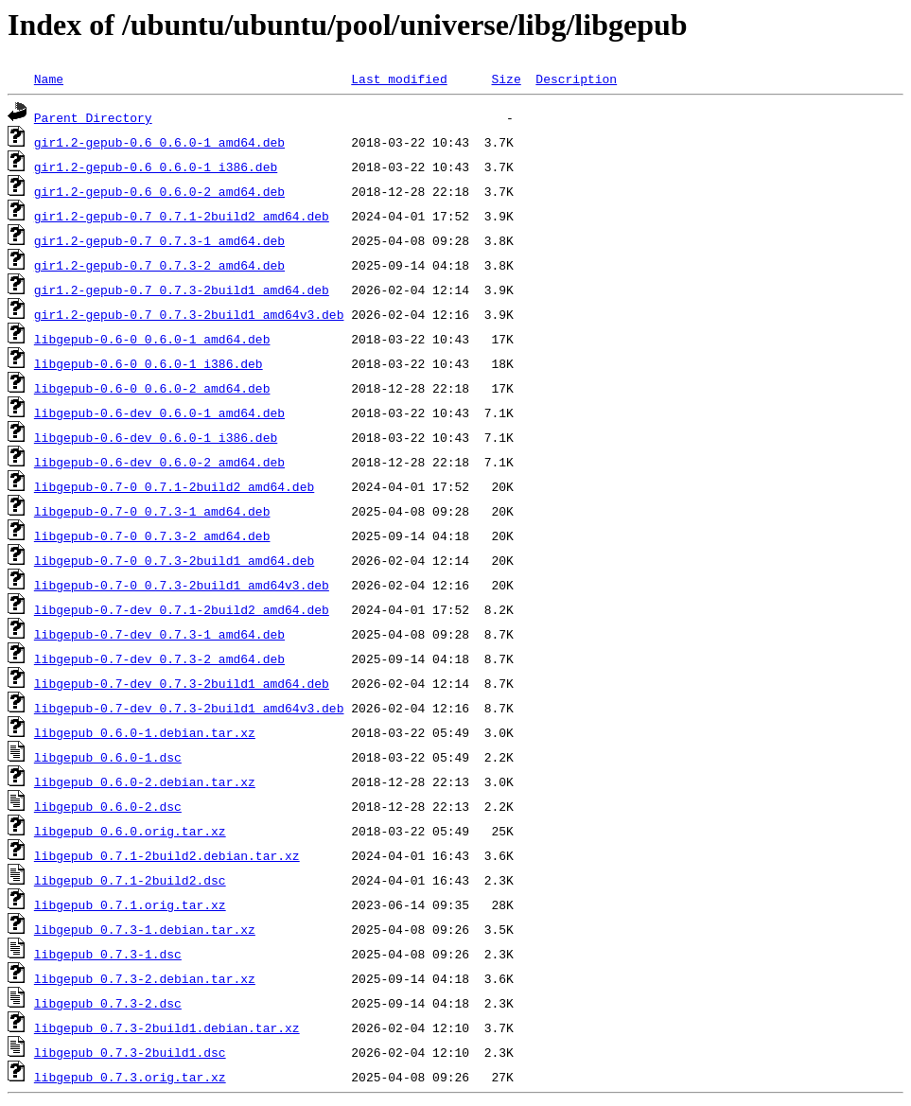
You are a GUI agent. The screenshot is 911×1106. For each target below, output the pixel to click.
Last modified (399, 78)
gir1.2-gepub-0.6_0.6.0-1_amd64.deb (159, 141)
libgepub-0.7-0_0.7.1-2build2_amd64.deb (174, 486)
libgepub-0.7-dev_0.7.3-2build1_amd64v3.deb (189, 707)
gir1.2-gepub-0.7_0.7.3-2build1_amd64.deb (181, 289)
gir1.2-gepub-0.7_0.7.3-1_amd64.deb (159, 240)
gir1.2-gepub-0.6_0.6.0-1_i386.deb (155, 166)
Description (576, 78)
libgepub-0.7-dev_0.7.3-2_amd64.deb (159, 658)
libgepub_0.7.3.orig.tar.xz (130, 1076)
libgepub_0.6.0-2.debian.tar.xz (144, 781)
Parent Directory (93, 117)
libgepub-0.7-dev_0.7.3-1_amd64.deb (159, 633)
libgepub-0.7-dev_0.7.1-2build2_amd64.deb (181, 609)
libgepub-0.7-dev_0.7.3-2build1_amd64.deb (181, 683)
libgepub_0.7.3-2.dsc (108, 1002)
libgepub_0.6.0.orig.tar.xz (130, 830)
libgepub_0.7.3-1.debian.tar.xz (144, 929)
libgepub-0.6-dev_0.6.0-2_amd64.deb (159, 461)
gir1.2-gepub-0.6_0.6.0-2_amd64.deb (159, 191)
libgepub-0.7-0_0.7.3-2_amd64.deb (152, 535)
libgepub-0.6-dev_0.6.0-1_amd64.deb (159, 412)
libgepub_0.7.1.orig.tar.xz (130, 904)
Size (505, 78)
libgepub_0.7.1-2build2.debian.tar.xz (167, 855)
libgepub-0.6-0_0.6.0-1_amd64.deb (152, 338)
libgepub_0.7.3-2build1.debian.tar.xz (167, 1027)
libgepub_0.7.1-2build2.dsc (130, 879)
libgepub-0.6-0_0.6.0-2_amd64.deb (152, 387)
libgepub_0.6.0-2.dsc (108, 806)
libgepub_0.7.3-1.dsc (108, 953)
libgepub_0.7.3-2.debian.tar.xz (144, 978)
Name (48, 78)
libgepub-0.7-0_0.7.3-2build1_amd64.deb (174, 560)
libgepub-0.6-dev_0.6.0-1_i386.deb (155, 437)
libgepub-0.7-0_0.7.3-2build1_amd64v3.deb (181, 584)
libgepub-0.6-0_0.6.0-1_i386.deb (148, 363)
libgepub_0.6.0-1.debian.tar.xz (144, 732)
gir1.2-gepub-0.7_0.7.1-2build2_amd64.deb (181, 215)
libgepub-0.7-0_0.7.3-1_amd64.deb (152, 510)
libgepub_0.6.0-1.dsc (108, 756)
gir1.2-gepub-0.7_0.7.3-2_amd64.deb (159, 264)
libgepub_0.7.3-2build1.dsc (130, 1052)
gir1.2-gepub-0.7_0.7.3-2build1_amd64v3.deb (189, 314)
